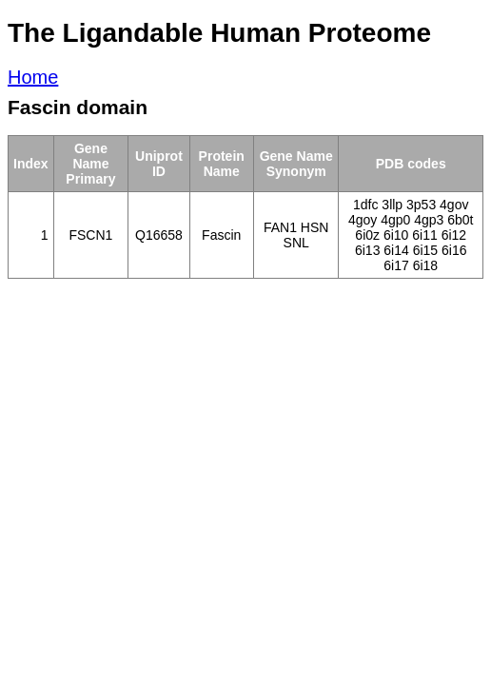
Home (33, 77)
